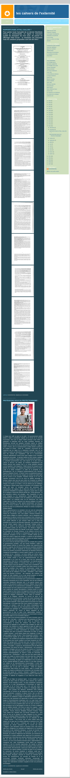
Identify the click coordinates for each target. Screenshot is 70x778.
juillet (51, 142)
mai (51, 146)
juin (51, 144)
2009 (49, 160)
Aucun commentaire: (24, 395)
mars (51, 149)
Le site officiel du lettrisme (52, 74)
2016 (49, 118)
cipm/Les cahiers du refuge (53, 39)
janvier (51, 153)
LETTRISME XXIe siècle (52, 65)
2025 (49, 100)
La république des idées (52, 54)
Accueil (22, 769)
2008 (49, 161)
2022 (49, 106)
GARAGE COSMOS (51, 32)
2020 (49, 110)
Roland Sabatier (50, 80)
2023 (49, 104)
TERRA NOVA (50, 50)
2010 (49, 158)
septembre (52, 140)
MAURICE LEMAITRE (52, 64)
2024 (49, 102)
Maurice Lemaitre (51, 79)
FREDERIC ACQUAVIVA (52, 35)
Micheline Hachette (51, 84)
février (51, 151)
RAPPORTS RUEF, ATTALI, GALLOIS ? (17, 30)
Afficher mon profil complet (53, 171)
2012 (49, 125)
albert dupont (50, 87)
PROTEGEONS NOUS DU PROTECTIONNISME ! (20, 400)
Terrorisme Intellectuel (52, 70)
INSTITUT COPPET (51, 49)
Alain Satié (49, 82)
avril (51, 148)
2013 (49, 123)
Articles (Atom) (12, 771)
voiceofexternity (53, 168)
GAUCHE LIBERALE (51, 47)
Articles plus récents (7, 769)
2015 (49, 120)
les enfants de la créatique (53, 94)
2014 (49, 122)
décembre (52, 127)
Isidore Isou (49, 77)
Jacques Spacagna (51, 67)
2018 (49, 114)
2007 (49, 163)
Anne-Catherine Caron (52, 89)
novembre (52, 129)
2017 (49, 116)
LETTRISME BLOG (51, 62)
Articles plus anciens (37, 769)
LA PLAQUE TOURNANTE (53, 34)
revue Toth (49, 72)
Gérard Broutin (50, 85)
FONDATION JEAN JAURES (53, 45)
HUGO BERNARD (51, 60)
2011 (49, 156)
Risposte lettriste (50, 69)
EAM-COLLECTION (51, 30)
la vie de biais (50, 37)
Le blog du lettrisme (51, 75)
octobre (51, 138)
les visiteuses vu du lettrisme (53, 92)
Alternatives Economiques (53, 52)
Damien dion (50, 90)
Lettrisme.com (50, 95)
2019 (49, 112)
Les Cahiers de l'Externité (35, 13)
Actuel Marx (49, 55)
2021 (49, 108)
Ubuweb (49, 40)
